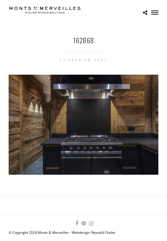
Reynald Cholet (103, 232)
